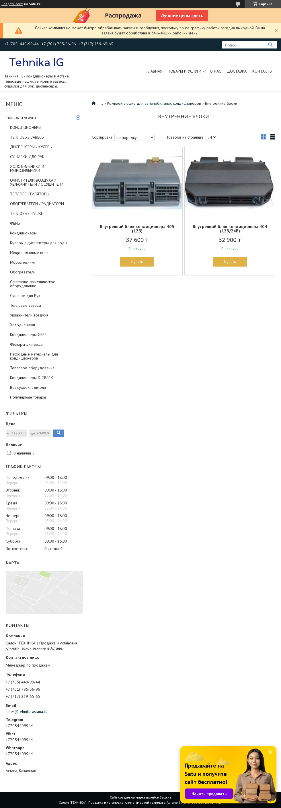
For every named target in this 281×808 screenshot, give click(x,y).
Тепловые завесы (25, 305)
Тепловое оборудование (32, 367)
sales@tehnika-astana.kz (27, 711)
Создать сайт (12, 4)
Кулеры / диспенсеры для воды (38, 242)
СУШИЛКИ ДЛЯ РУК (27, 156)
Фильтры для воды (26, 344)
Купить (137, 261)
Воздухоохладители (28, 387)
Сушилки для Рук (25, 295)
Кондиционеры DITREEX (31, 377)
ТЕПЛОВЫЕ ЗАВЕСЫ (27, 137)
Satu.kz (165, 797)
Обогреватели (22, 272)
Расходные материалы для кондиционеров (34, 356)
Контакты (262, 71)
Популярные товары (28, 397)
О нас (215, 71)
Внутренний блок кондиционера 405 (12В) (137, 228)
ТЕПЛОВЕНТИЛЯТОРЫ (29, 194)
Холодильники (22, 324)
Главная (154, 71)
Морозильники (22, 262)
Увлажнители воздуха (29, 315)
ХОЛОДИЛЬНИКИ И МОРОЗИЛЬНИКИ (27, 168)
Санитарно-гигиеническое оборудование (32, 283)
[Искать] (270, 44)
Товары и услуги (184, 71)
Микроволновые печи (29, 252)
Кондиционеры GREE (28, 334)
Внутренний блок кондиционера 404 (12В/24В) (230, 228)
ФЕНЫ (15, 223)
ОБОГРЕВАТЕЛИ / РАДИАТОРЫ (37, 203)
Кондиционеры (23, 233)
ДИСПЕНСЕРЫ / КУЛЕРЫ (31, 146)
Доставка (237, 71)
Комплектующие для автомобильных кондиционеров (154, 103)
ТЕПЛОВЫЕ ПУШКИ (27, 213)
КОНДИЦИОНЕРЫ (25, 127)
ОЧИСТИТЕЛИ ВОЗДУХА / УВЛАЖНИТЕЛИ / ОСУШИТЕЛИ (36, 182)
